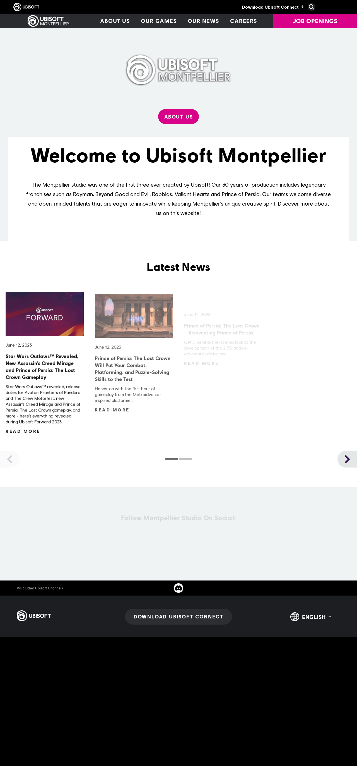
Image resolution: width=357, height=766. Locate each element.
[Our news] (203, 21)
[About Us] (178, 116)
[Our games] (159, 21)
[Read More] (23, 433)
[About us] (115, 21)
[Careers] (243, 21)
